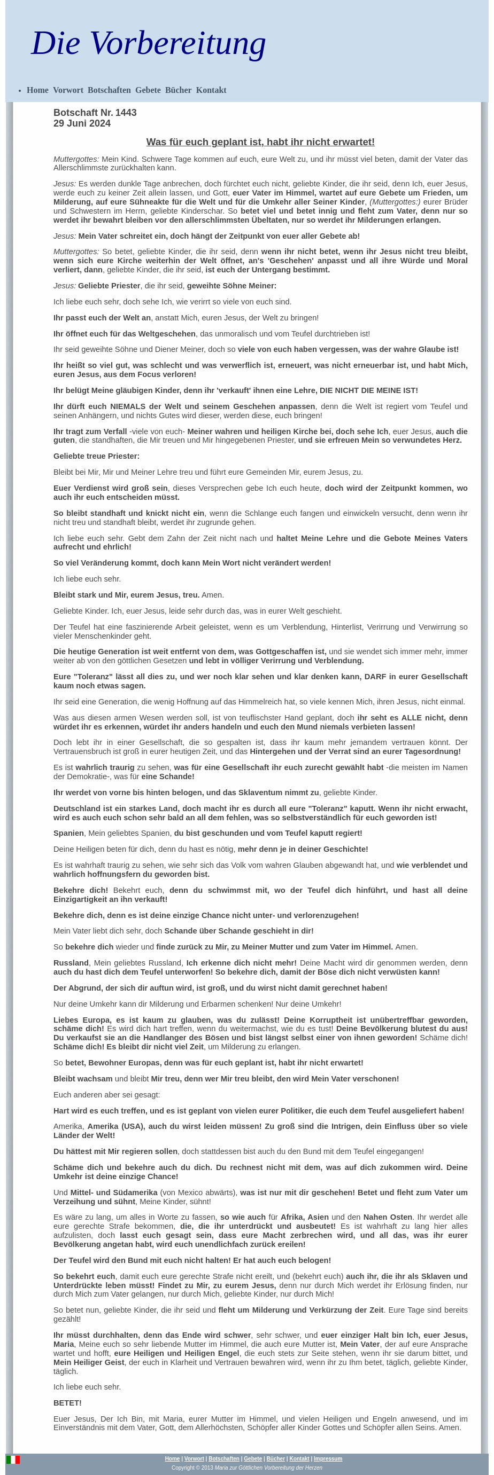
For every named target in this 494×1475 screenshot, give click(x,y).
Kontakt (211, 90)
